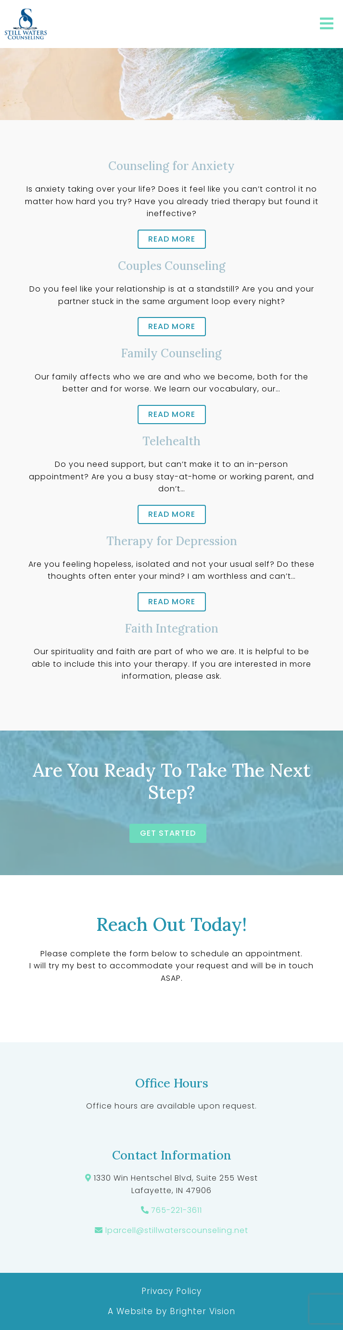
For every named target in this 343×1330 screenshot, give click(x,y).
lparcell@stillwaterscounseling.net (176, 1230)
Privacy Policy (171, 1291)
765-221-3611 (176, 1210)
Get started (168, 833)
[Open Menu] (326, 24)
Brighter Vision (202, 1311)
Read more (171, 238)
